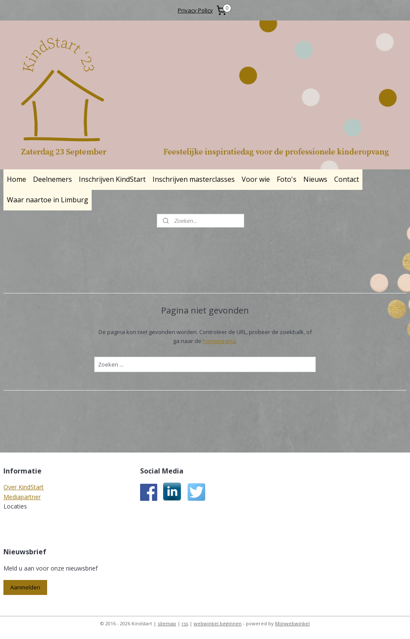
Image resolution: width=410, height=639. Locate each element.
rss (185, 623)
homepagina (219, 341)
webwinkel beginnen (218, 623)
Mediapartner (22, 497)
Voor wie (256, 179)
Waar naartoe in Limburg (47, 199)
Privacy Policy (195, 10)
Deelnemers (52, 179)
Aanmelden (25, 587)
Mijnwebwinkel (292, 623)
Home (16, 179)
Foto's (286, 179)
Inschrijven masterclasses (194, 179)
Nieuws (315, 179)
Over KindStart (23, 487)
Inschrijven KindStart (112, 179)
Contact (346, 179)
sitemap (167, 623)
